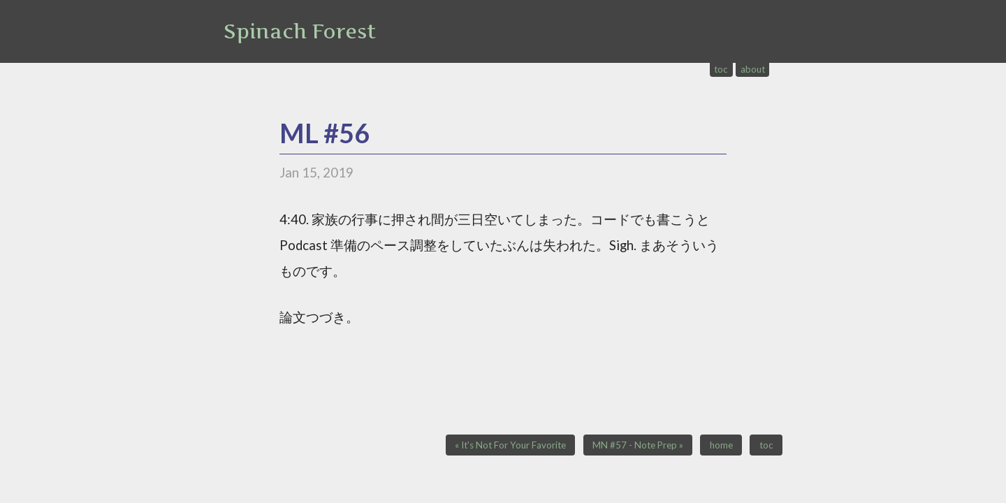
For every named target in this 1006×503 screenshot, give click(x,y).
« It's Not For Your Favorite (510, 445)
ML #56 (324, 133)
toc (721, 69)
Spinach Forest (300, 31)
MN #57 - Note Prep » (637, 445)
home (721, 445)
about (753, 69)
